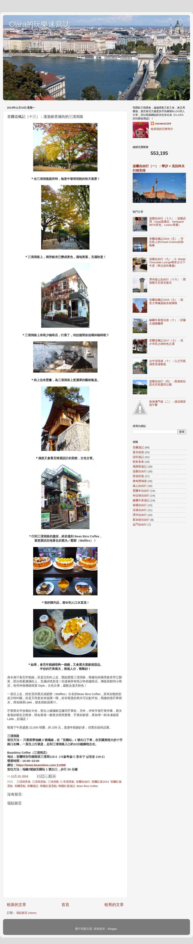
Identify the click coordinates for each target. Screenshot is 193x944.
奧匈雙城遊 (140, 481)
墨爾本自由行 (141, 490)
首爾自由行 (83, 781)
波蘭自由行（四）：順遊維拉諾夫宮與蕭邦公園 (167, 383)
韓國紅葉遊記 (66, 786)
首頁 (65, 905)
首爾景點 (20, 786)
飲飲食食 (138, 461)
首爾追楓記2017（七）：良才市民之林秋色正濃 (166, 342)
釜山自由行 (140, 485)
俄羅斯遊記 (140, 466)
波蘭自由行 (140, 471)
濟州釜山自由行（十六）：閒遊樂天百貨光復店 (167, 281)
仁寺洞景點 (67, 781)
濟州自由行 (140, 514)
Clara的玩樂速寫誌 (39, 24)
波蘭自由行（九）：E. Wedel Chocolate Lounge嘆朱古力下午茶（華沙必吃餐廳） (167, 262)
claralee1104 (163, 123)
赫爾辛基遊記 (141, 500)
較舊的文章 (114, 905)
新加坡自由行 (141, 519)
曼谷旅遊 (138, 452)
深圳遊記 (138, 457)
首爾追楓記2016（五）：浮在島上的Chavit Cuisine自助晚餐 (166, 242)
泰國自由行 (140, 505)
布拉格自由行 (141, 495)
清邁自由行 (140, 510)
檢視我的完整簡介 (162, 129)
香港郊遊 (138, 476)
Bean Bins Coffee (87, 786)
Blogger (112, 928)
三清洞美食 (23, 781)
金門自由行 (140, 524)
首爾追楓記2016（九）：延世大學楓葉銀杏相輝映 (166, 301)
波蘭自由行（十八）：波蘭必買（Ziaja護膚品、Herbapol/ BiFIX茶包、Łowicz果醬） (167, 221)
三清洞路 (53, 781)
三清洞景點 (39, 781)
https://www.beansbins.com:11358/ (41, 765)
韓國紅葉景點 (48, 786)
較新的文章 (16, 905)
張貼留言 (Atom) (26, 912)
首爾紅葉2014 (100, 781)
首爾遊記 (32, 786)
